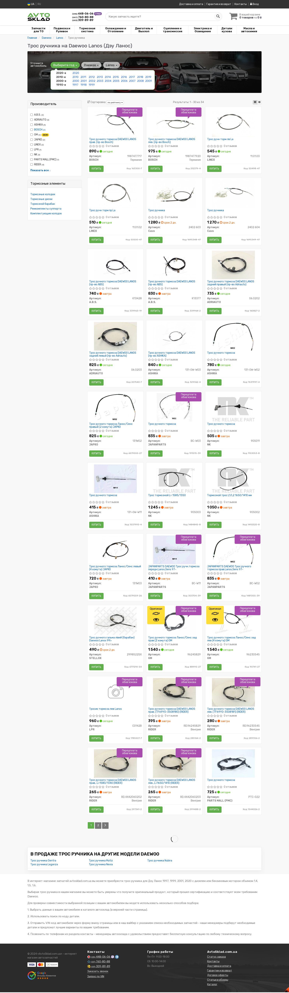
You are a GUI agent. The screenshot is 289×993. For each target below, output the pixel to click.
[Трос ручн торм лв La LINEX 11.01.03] (233, 122)
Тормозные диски (41, 199)
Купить (96, 168)
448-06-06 (83, 13)
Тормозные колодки (42, 194)
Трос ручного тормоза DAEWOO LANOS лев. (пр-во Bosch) (171, 140)
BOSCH (40, 129)
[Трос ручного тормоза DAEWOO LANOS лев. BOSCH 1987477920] (174, 122)
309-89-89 (82, 20)
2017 (132, 77)
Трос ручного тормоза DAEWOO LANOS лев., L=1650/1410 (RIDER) (171, 782)
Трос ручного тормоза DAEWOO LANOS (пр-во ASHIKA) (171, 354)
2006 (124, 80)
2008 (140, 80)
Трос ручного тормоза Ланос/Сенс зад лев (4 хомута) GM (231, 640)
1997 (75, 84)
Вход (254, 4)
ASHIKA (38, 124)
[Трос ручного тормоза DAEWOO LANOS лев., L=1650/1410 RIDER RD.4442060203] (174, 764)
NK (35, 154)
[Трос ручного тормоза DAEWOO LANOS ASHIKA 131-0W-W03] (174, 336)
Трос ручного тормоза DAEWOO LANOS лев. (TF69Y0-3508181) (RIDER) (230, 711)
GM (39, 134)
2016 (124, 77)
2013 (100, 77)
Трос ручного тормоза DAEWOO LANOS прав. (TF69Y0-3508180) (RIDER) (171, 711)
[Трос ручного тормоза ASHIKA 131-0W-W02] (233, 336)
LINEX (37, 144)
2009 (148, 80)
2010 (75, 77)
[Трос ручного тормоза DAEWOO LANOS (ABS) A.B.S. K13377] (174, 264)
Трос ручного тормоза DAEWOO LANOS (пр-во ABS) (112, 283)
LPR (35, 149)
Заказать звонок (97, 972)
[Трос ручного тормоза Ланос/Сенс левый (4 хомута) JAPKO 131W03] (115, 550)
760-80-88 (82, 17)
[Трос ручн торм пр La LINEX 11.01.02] (115, 193)
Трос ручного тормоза (221, 353)
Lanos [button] (111, 65)
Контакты (240, 4)
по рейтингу (115, 102)
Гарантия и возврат (218, 4)
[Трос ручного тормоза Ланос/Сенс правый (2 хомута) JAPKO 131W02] (115, 407)
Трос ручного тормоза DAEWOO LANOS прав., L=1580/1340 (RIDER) (112, 782)
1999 (92, 84)
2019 (148, 77)
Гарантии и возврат (219, 971)
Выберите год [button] (65, 65)
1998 (84, 84)
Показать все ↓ (40, 170)
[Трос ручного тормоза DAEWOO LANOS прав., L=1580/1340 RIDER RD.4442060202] (115, 764)
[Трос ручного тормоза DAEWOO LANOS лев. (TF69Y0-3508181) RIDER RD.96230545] (233, 692)
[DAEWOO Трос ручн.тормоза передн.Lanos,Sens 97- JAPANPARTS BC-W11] (174, 550)
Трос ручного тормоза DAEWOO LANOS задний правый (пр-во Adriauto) (230, 283)
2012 (92, 77)
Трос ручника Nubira (159, 861)
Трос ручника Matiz (101, 861)
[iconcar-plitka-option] (255, 102)
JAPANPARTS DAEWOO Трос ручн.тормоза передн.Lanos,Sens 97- (173, 568)
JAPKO (37, 139)
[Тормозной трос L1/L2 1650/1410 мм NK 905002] (233, 478)
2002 (92, 80)
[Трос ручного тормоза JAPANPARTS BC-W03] (174, 407)
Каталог (212, 985)
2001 (84, 80)
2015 (116, 77)
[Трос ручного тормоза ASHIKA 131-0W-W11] (115, 478)
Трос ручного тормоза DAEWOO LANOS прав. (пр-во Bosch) (112, 140)
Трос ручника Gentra (43, 861)
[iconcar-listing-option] (259, 102)
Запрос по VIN (95, 977)
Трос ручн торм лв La (220, 139)
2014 (108, 77)
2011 (83, 77)
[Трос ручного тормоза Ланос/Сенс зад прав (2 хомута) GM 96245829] (174, 621)
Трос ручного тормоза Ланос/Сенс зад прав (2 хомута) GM (172, 640)
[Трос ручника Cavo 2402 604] (233, 193)
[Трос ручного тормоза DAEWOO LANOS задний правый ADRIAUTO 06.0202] (233, 264)
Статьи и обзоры (217, 980)
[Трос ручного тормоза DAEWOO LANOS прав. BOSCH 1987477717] (115, 122)
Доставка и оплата (191, 4)
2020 (75, 73)
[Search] (217, 16)
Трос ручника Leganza (44, 865)
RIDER (37, 164)
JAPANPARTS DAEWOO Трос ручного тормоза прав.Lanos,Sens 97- (229, 568)
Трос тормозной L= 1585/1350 (167, 495)
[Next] (105, 826)
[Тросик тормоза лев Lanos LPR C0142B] (115, 692)
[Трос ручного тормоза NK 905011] (233, 407)
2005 (116, 80)
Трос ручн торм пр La (102, 210)
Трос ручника (156, 210)
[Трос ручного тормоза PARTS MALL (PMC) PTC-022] (233, 764)
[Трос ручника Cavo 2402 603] (174, 193)
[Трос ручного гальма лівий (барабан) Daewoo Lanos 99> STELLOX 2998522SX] (115, 621)
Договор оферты (217, 976)
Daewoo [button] (91, 65)
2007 (132, 80)
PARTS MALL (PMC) (44, 159)
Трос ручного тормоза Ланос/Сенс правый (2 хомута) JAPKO (111, 426)
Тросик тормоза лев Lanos (105, 709)
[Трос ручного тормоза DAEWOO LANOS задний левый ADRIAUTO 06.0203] (115, 336)
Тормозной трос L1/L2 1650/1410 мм (229, 495)
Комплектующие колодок (46, 213)
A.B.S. (37, 114)
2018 (140, 77)
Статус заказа (216, 957)
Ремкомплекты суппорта (45, 208)
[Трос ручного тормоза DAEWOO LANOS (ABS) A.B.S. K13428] (115, 264)
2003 (100, 80)
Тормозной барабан (42, 203)
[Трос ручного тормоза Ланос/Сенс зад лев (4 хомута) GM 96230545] (233, 621)
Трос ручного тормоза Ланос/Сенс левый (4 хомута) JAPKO (115, 568)
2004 (108, 80)
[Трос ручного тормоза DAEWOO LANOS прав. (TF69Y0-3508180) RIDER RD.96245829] (174, 692)
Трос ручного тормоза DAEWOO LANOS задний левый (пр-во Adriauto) (112, 354)
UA (30, 4)
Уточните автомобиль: (38, 64)
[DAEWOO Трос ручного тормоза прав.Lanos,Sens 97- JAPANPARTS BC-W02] (233, 550)
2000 (75, 80)
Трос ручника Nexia (101, 865)
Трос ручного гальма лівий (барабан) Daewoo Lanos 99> (112, 640)
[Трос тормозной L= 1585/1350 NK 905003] (174, 478)
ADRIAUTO (39, 119)
